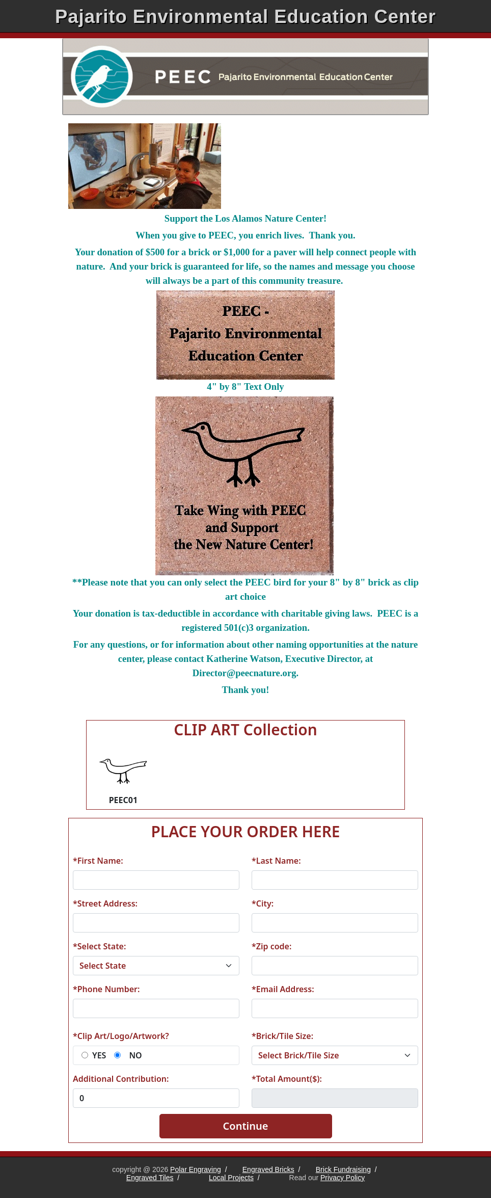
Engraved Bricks (268, 1169)
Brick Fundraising (343, 1169)
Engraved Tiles (150, 1178)
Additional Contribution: (121, 1078)
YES (99, 1055)
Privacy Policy (342, 1178)
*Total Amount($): (287, 1078)
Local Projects (231, 1178)
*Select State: (99, 946)
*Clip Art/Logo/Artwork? (121, 1036)
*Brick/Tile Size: (282, 1036)
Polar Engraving (195, 1169)
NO (135, 1055)
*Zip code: (271, 946)
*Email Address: (283, 989)
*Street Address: (105, 903)
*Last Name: (276, 860)
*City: (263, 903)
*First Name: (98, 860)
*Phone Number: (106, 989)
